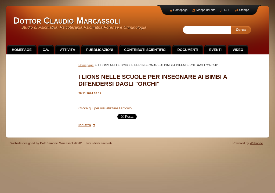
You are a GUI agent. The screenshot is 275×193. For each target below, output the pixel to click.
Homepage (85, 65)
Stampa (244, 10)
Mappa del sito (205, 10)
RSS (227, 10)
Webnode (256, 143)
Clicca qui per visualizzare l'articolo (105, 108)
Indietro (84, 125)
